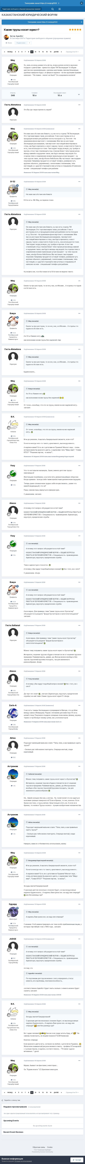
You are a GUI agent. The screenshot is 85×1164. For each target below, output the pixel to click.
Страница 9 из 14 (72, 52)
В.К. (13, 417)
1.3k (13, 786)
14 (50, 52)
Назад (10, 52)
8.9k (13, 436)
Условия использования (23, 1161)
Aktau (13, 738)
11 (39, 52)
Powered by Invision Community (42, 1152)
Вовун (13, 313)
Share (9, 43)
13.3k (13, 923)
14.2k (13, 333)
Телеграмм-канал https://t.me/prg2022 (41, 3)
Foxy (13, 465)
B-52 (12, 181)
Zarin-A (12, 705)
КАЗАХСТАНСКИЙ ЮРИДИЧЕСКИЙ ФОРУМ (29, 14)
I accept (77, 1160)
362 (13, 757)
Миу (13, 60)
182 (13, 958)
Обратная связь (39, 1147)
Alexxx (13, 503)
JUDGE (12, 939)
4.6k (13, 522)
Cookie (49, 1147)
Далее (56, 52)
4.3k (13, 79)
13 (46, 52)
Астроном (13, 766)
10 (35, 52)
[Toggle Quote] (27, 189)
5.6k (13, 485)
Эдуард (13, 904)
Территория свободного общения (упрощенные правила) (48, 38)
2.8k (13, 725)
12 (43, 52)
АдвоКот (19, 36)
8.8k (13, 201)
